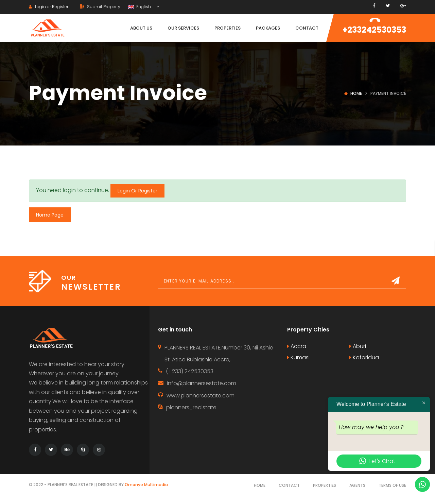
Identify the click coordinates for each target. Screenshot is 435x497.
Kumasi (298, 357)
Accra (296, 346)
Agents (357, 485)
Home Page (50, 214)
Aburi (357, 346)
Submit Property (100, 7)
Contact (289, 485)
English (140, 7)
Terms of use (392, 485)
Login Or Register (137, 190)
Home (356, 93)
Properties (324, 485)
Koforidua (364, 357)
